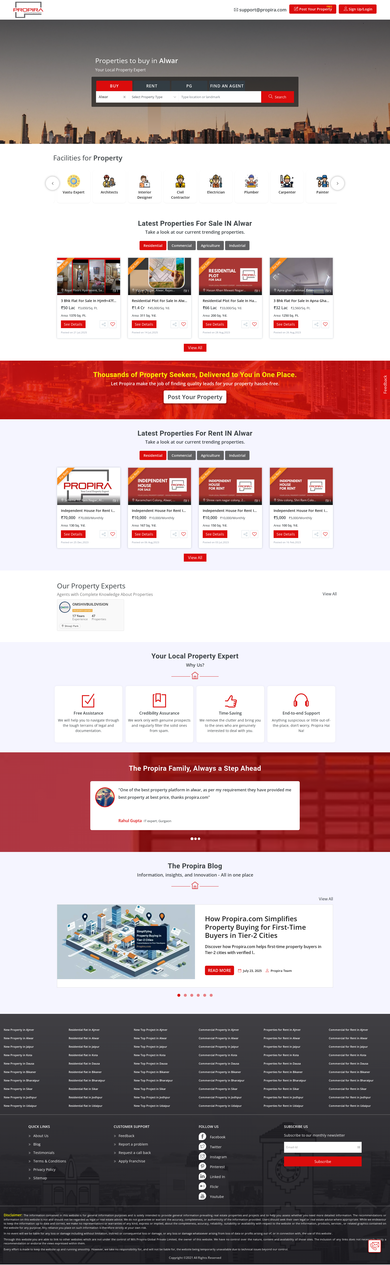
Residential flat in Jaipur (84, 1047)
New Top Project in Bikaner (151, 1072)
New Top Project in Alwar (150, 1038)
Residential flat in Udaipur (85, 1106)
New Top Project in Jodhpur (152, 1097)
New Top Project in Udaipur (152, 1106)
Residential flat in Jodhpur (85, 1097)
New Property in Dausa (19, 1064)
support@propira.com (260, 10)
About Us (41, 1136)
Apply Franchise (132, 1161)
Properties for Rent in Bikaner (283, 1072)
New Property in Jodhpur (20, 1097)
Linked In (212, 1176)
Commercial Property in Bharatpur (221, 1080)
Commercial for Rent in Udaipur (350, 1106)
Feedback (385, 384)
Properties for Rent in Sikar (281, 1089)
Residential (153, 245)
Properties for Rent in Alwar (282, 1038)
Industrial (237, 245)
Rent (151, 86)
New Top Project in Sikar (150, 1089)
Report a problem (133, 1144)
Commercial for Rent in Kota (347, 1055)
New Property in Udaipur (20, 1106)
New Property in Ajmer (19, 1030)
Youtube (211, 1196)
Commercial (182, 245)
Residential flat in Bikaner (85, 1072)
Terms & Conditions (49, 1161)
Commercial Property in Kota (218, 1055)
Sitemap (40, 1178)
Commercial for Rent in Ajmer (348, 1030)
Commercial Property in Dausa (219, 1064)
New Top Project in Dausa (150, 1064)
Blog (37, 1144)
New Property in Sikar (18, 1089)
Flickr (209, 1186)
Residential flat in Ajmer (84, 1030)
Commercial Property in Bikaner (220, 1072)
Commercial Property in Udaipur (220, 1106)
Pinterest (212, 1166)
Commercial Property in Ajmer (219, 1030)
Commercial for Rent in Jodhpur (350, 1097)
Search (277, 96)
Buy (114, 86)
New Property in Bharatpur (22, 1080)
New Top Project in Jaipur (150, 1047)
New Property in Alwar (19, 1038)
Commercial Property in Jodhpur (220, 1097)
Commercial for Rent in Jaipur (348, 1047)
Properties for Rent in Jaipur (282, 1047)
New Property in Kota (18, 1055)
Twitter (210, 1146)
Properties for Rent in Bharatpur (285, 1080)
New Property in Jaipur (19, 1047)
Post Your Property (313, 8)
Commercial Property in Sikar (218, 1089)
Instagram (213, 1156)
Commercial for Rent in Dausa (348, 1064)
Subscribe (322, 1161)
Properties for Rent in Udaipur (283, 1106)
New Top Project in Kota (149, 1055)
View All (195, 348)
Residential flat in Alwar (84, 1038)
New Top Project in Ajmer (150, 1030)
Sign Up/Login (358, 9)
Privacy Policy (44, 1169)
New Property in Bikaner (20, 1072)
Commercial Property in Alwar (219, 1038)
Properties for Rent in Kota (281, 1055)
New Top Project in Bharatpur (153, 1080)
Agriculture (210, 245)
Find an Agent (227, 86)
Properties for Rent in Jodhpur (283, 1097)
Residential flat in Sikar (83, 1089)
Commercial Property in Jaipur (219, 1047)
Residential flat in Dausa (84, 1064)
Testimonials (43, 1152)
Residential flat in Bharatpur (87, 1080)
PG (189, 86)
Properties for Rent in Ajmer (282, 1030)
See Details (73, 324)
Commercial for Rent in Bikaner (349, 1072)
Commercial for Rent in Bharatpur (351, 1080)
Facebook (212, 1136)
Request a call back (135, 1152)
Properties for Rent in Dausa (282, 1064)
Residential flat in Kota (83, 1055)
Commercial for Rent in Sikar (348, 1089)
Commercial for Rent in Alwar (348, 1038)
